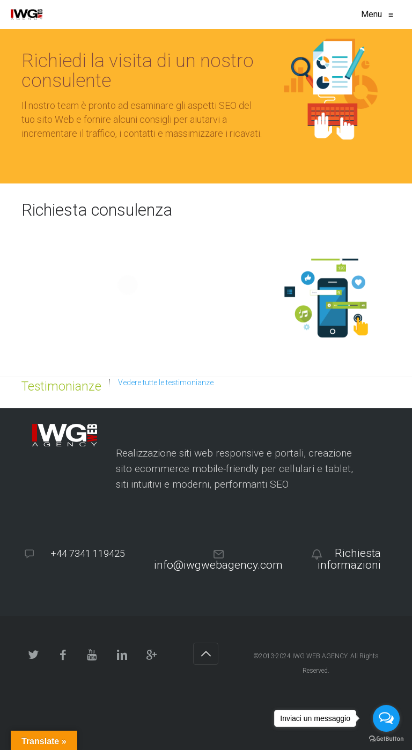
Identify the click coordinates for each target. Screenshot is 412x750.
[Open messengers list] (386, 718)
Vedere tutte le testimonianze (166, 382)
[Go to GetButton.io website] (386, 739)
